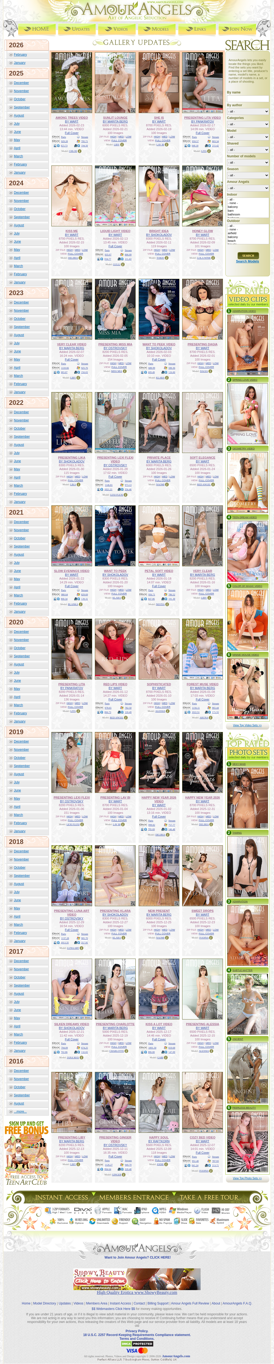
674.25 (84, 1047)
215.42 (215, 145)
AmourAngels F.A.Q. (237, 1303)
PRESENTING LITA (71, 684)
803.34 (215, 141)
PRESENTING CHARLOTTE (115, 1024)
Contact (139, 1303)
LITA (204, 151)
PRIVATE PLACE (159, 457)
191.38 (172, 598)
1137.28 (65, 938)
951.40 (195, 1161)
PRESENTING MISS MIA (115, 344)
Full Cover (72, 132)
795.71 (84, 141)
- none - (248, 203)
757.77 (172, 825)
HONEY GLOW (202, 231)
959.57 (195, 141)
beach (248, 241)
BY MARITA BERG (115, 121)
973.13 (128, 485)
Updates (65, 1303)
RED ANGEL (204, 484)
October (20, 99)
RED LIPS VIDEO (115, 684)
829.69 (84, 594)
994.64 (107, 1169)
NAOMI (160, 484)
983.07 (64, 372)
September (22, 107)
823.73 (64, 145)
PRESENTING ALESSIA (202, 1024)
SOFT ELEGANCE (202, 457)
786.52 (172, 594)
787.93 (215, 1161)
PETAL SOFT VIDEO (159, 570)
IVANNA (203, 937)
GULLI (116, 264)
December (21, 83)
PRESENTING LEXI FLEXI (72, 797)
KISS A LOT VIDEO (159, 1024)
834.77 (107, 259)
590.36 (172, 368)
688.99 (151, 368)
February (20, 55)
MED (121, 136)
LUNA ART (73, 948)
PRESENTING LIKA (71, 457)
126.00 (172, 372)
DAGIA (204, 371)
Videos (78, 1303)
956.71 (151, 594)
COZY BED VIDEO (202, 1137)
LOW (129, 136)
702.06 (64, 1052)
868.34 (64, 598)
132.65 (84, 1052)
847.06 (151, 598)
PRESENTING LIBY (71, 1137)
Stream (84, 137)
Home (26, 1303)
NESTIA (160, 604)
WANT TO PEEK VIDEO (158, 344)
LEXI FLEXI (116, 494)
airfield (248, 233)
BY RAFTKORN (159, 1141)
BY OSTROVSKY (115, 348)
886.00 (151, 1052)
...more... (20, 1111)
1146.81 (109, 485)
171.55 (215, 712)
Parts (63, 137)
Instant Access (120, 1303)
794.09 (64, 1047)
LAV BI (160, 144)
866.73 (107, 712)
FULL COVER (119, 140)
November (21, 91)
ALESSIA (160, 711)
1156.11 (196, 707)
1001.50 (152, 1047)
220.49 (128, 712)
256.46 (128, 489)
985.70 (84, 938)
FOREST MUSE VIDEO (203, 684)
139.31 (84, 598)
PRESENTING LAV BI (115, 797)
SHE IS (159, 117)
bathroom (248, 215)
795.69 (151, 829)
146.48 (172, 829)
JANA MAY (73, 1057)
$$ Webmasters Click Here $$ (113, 1309)
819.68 (172, 1047)
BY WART (71, 121)
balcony (248, 207)
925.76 (84, 368)
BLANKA (73, 604)
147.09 (172, 1052)
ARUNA (204, 717)
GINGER (116, 1174)
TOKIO (160, 257)
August (19, 115)
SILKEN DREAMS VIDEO (71, 1024)
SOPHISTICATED (159, 684)
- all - (248, 200)
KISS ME (72, 231)
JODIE (160, 1164)
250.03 (84, 372)
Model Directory (44, 1303)
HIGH (113, 136)
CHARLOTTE (117, 1051)
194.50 (84, 145)
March (18, 156)
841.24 (195, 1165)
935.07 (108, 254)
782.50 (128, 707)
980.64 (64, 594)
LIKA (73, 484)
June (17, 132)
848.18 (195, 145)
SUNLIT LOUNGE (115, 117)
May (17, 140)
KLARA (160, 377)
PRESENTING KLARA (115, 910)
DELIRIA (73, 257)
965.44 (215, 707)
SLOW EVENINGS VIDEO (71, 570)
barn (248, 211)
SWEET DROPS (203, 910)
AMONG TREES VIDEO (71, 117)
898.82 (151, 825)
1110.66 (65, 368)
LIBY (117, 144)
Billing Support (158, 1303)
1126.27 (109, 1164)
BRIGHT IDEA (159, 231)
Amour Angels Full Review (190, 1303)
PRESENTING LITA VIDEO (202, 117)
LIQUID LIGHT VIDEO (115, 231)
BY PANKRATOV (202, 121)
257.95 (84, 942)
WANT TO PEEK (115, 570)
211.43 (128, 259)
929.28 (64, 141)
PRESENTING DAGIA (202, 344)
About (216, 1303)
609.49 (151, 372)
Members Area (96, 1303)
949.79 (128, 1164)
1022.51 (196, 712)
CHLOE (73, 151)
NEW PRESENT (159, 910)
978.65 (108, 707)
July (17, 124)
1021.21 (108, 489)
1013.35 (65, 942)
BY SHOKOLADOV (159, 234)
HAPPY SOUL (159, 1137)
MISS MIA (116, 371)
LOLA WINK (204, 257)
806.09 (128, 254)
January (20, 63)
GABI (160, 1057)
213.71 (215, 1165)
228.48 (128, 1169)
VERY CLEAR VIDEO (71, 344)
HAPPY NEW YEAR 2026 (202, 797)
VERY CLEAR (202, 570)
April (17, 148)
